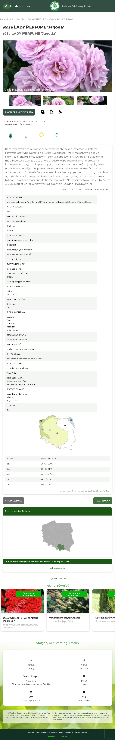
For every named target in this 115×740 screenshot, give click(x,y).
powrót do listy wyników (19, 112)
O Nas (64, 736)
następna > (103, 500)
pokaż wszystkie (57, 568)
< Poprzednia (13, 500)
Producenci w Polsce (17, 511)
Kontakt (52, 736)
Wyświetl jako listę (57, 578)
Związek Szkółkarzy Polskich (97, 189)
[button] (25, 100)
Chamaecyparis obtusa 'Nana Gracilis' (31, 684)
